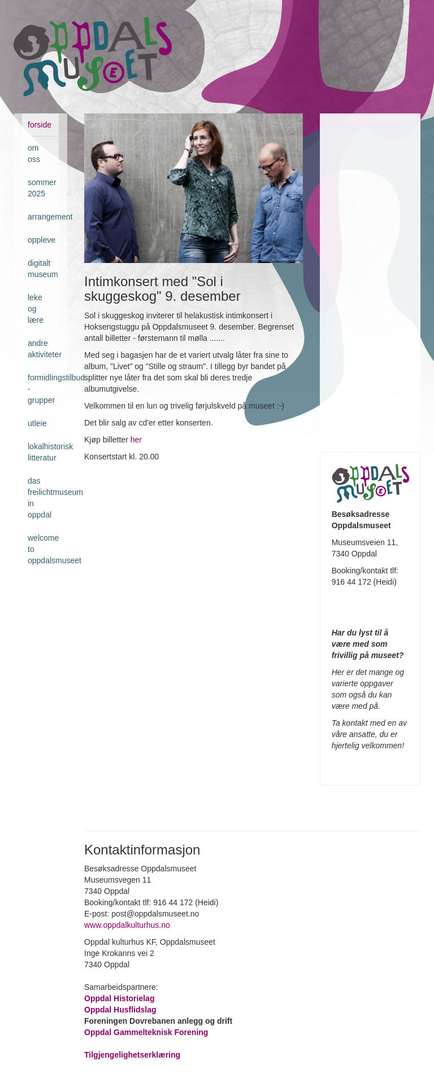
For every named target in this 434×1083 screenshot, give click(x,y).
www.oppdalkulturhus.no (128, 924)
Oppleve (41, 239)
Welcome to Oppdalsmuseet (43, 549)
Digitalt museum (43, 268)
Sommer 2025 (42, 188)
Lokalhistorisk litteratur (43, 452)
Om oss (34, 153)
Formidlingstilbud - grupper (43, 389)
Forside (39, 124)
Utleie (37, 423)
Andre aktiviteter (43, 349)
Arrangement (43, 216)
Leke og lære (36, 309)
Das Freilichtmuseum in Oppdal (43, 497)
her (136, 439)
